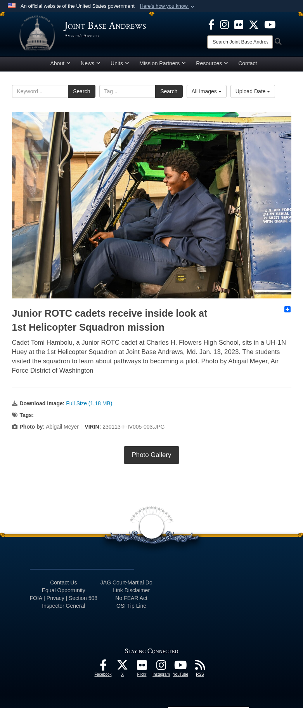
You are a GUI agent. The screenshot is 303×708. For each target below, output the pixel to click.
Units (120, 63)
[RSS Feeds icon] (200, 667)
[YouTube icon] (269, 24)
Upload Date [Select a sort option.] (252, 91)
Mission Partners (162, 63)
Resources (212, 63)
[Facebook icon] (211, 24)
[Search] (240, 42)
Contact (247, 63)
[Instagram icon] (224, 24)
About (60, 63)
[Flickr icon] (238, 24)
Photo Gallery (151, 455)
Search (81, 91)
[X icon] (254, 24)
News (90, 63)
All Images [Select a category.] (207, 91)
